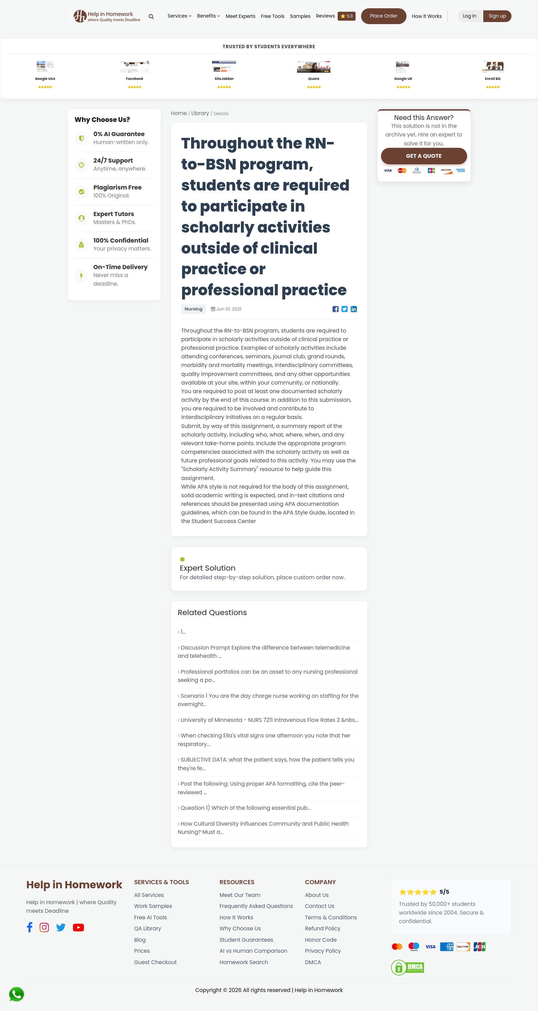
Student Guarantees (247, 954)
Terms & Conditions (331, 932)
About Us (317, 908)
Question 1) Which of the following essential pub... (247, 821)
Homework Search (244, 977)
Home (179, 114)
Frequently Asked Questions (257, 920)
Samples (302, 16)
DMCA (313, 977)
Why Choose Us (241, 943)
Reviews (337, 16)
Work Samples (153, 920)
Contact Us (320, 920)
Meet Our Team (240, 908)
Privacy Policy (323, 966)
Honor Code (321, 954)
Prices (142, 966)
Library (201, 114)
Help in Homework (75, 898)
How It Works (428, 16)
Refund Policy (323, 943)
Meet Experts (242, 16)
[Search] (153, 16)
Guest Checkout (156, 977)
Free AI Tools (151, 932)
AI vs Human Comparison (254, 966)
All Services (149, 908)
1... (183, 633)
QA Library (148, 943)
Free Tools (274, 16)
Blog (140, 954)
